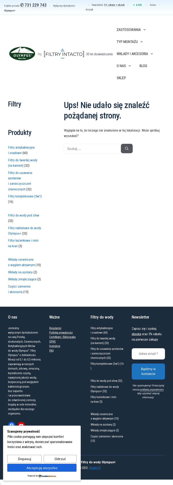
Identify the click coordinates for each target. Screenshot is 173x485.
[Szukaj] (127, 148)
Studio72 (95, 468)
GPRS (52, 341)
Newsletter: (108, 5)
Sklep (121, 78)
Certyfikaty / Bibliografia (62, 337)
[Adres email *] (148, 353)
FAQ (51, 350)
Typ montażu (132, 42)
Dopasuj (24, 458)
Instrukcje (54, 346)
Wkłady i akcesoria (137, 54)
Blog (143, 66)
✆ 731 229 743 (33, 5)
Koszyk (89, 9)
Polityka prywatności (61, 332)
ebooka (136, 334)
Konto (153, 4)
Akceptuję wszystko (42, 468)
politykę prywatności (151, 389)
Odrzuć (60, 458)
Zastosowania (133, 30)
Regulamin (55, 328)
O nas (126, 66)
